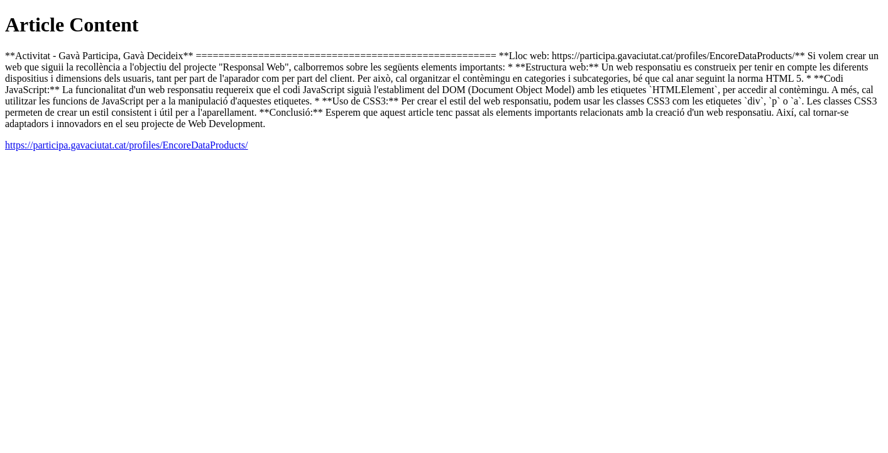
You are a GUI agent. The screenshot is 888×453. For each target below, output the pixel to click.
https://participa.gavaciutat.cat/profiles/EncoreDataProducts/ (126, 145)
